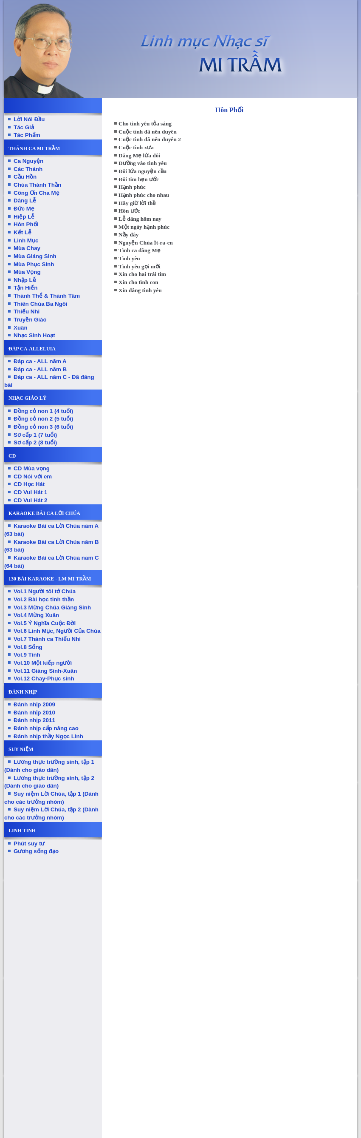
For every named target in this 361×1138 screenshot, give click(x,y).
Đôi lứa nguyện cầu (142, 171)
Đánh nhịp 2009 (34, 704)
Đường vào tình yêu (142, 163)
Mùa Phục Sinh (34, 264)
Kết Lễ (22, 232)
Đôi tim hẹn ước (138, 179)
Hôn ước (129, 211)
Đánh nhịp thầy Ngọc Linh (48, 736)
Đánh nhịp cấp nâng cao (46, 728)
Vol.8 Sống (28, 647)
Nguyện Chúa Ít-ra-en (145, 242)
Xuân (21, 327)
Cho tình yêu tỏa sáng (145, 123)
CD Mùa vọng (32, 468)
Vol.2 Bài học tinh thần (44, 599)
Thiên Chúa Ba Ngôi (41, 304)
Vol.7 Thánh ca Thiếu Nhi (47, 639)
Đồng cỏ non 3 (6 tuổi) (43, 427)
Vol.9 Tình (27, 655)
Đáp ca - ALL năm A (40, 361)
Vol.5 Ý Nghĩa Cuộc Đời (45, 623)
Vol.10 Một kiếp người (43, 663)
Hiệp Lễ (24, 216)
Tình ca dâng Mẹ (139, 250)
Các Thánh (28, 169)
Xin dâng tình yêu (140, 290)
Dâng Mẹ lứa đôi (139, 155)
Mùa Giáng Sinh (35, 256)
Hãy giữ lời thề (137, 203)
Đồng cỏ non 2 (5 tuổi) (43, 418)
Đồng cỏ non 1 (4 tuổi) (43, 411)
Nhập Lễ (25, 280)
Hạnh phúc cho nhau (143, 195)
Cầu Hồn (25, 177)
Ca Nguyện (28, 161)
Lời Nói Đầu (29, 119)
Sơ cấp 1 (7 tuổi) (35, 435)
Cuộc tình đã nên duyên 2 (149, 139)
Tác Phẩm (27, 135)
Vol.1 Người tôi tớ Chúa (45, 591)
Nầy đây (128, 234)
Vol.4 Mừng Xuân (36, 615)
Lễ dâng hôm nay (139, 219)
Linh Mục (26, 240)
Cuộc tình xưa (136, 147)
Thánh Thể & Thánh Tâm (47, 296)
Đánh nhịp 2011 (34, 720)
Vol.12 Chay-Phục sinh (44, 678)
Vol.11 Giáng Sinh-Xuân (45, 671)
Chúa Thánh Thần (37, 185)
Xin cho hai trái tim (142, 274)
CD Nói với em (33, 476)
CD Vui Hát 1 (31, 492)
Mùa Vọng (27, 272)
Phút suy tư (29, 843)
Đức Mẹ (24, 208)
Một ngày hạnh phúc (143, 227)
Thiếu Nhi (26, 311)
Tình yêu (129, 258)
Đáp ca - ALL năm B (40, 369)
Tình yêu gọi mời (139, 266)
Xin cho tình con (138, 282)
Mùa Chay (27, 248)
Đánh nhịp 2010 (34, 712)
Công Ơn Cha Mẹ (36, 193)
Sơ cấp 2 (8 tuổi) (35, 442)
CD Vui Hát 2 (31, 500)
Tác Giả (24, 127)
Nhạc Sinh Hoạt (34, 335)
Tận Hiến (25, 287)
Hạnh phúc (132, 187)
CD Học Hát (29, 484)
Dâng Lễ (25, 200)
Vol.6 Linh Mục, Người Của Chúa (57, 631)
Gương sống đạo (36, 851)
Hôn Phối (26, 224)
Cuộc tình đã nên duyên (147, 131)
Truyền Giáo (30, 319)
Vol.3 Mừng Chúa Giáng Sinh (52, 607)
